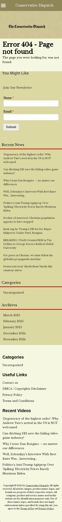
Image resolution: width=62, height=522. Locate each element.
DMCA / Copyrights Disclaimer (24, 388)
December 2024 (14, 333)
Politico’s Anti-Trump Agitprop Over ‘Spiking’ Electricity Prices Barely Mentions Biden (28, 469)
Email (8, 111)
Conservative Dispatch (34, 5)
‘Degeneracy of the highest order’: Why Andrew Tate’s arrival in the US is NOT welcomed (30, 423)
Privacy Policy (12, 394)
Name (8, 98)
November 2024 (14, 339)
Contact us (10, 382)
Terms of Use (27, 508)
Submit (11, 127)
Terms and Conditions (18, 400)
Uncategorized (13, 292)
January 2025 (12, 327)
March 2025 (11, 315)
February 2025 (13, 321)
